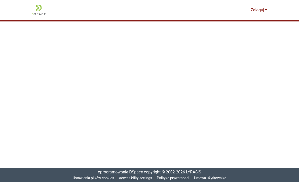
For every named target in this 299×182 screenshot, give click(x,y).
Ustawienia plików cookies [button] (92, 178)
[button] (39, 10)
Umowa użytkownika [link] (211, 178)
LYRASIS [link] (194, 172)
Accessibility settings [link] (135, 178)
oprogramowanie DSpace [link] (119, 172)
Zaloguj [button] (258, 10)
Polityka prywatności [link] (173, 178)
